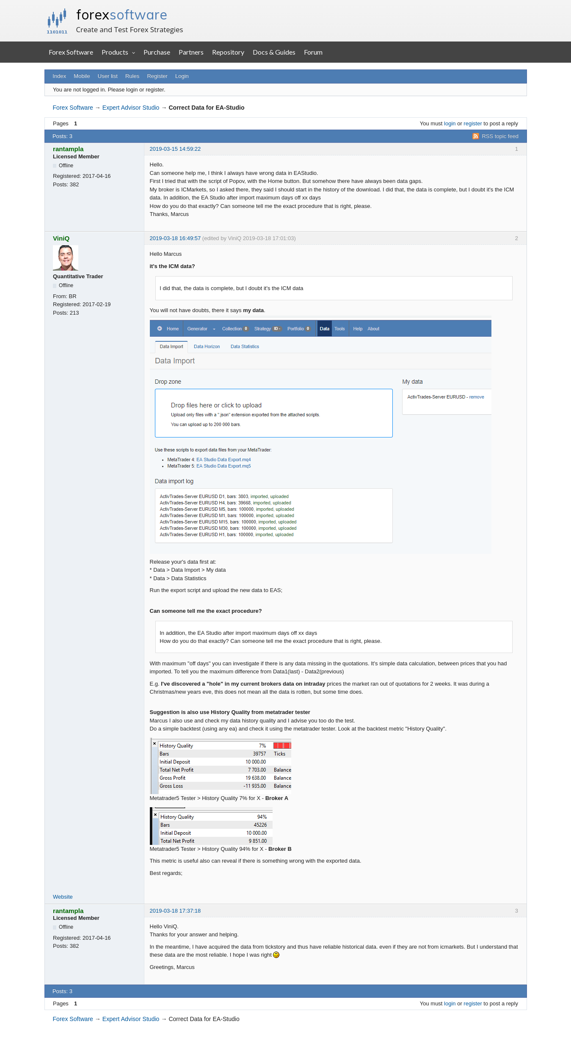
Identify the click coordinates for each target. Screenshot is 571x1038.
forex (121, 14)
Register (157, 76)
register (472, 123)
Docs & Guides (274, 52)
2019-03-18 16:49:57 (175, 238)
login (449, 123)
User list (108, 76)
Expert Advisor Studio (131, 107)
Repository (228, 52)
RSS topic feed (500, 136)
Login (182, 76)
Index (59, 76)
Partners (191, 52)
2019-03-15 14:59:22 (175, 149)
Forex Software (71, 52)
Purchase (156, 52)
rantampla (68, 148)
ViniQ (61, 238)
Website (63, 897)
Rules (132, 76)
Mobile (82, 76)
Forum (313, 52)
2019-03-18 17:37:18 (175, 911)
